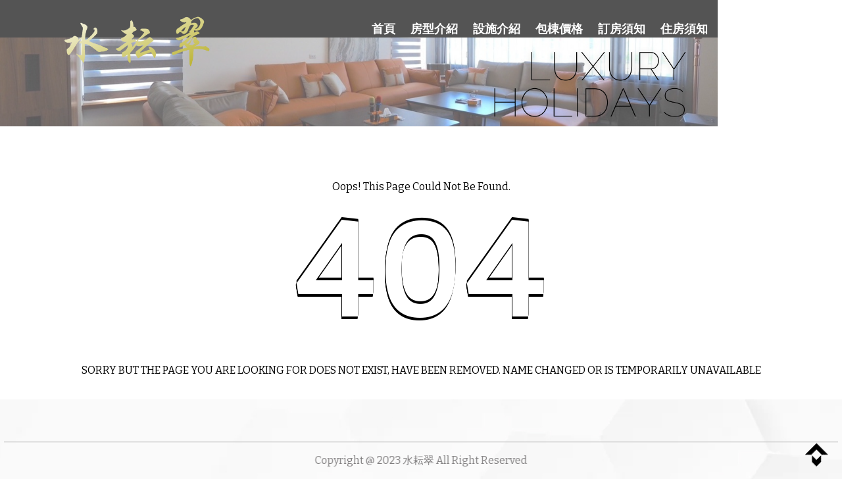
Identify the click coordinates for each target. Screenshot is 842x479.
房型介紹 (434, 29)
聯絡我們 (752, 28)
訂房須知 (621, 29)
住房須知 (684, 29)
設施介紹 (496, 29)
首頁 (383, 29)
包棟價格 (559, 29)
